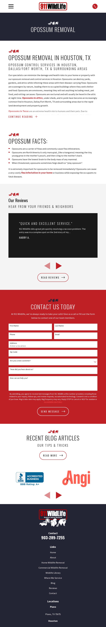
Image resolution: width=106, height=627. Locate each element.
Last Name (59, 326)
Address (13, 343)
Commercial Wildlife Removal (53, 567)
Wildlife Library (53, 573)
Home (53, 552)
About (53, 557)
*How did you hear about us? (21, 369)
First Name (14, 326)
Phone (12, 334)
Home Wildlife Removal (53, 562)
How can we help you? (19, 378)
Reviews (53, 588)
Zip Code (13, 352)
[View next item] (58, 266)
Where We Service (53, 578)
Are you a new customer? (20, 361)
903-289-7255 (53, 538)
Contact (53, 593)
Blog (53, 583)
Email (57, 334)
